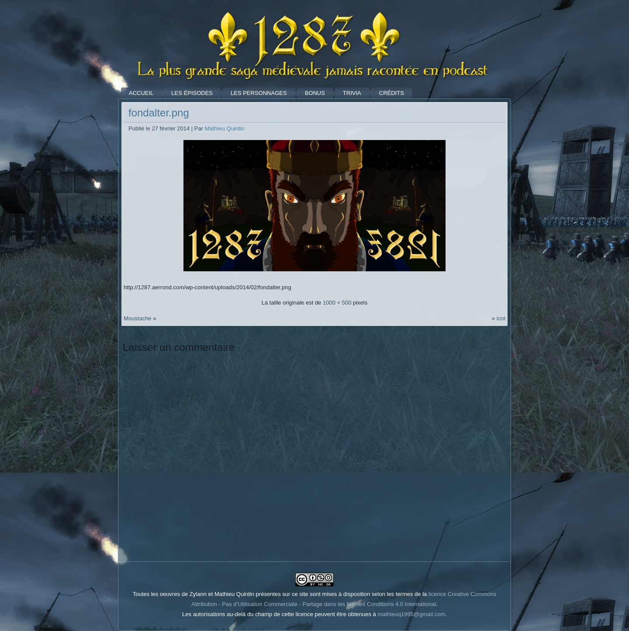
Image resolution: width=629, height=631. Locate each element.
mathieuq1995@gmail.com (411, 614)
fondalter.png (158, 113)
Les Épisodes (192, 93)
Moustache (138, 318)
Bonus (315, 93)
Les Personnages (259, 93)
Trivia (352, 93)
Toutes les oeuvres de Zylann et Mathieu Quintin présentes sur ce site (220, 594)
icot (501, 318)
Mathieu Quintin (225, 128)
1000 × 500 (337, 302)
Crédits (391, 93)
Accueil (141, 93)
